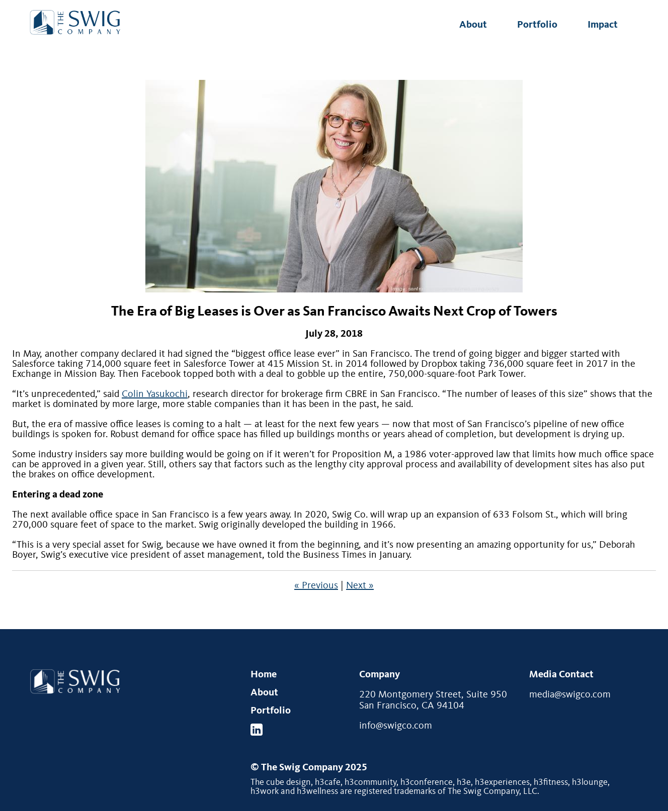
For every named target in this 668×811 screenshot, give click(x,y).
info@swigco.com (395, 726)
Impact (603, 25)
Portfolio (537, 25)
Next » (360, 586)
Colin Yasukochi (155, 394)
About (473, 25)
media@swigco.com (570, 695)
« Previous (316, 586)
